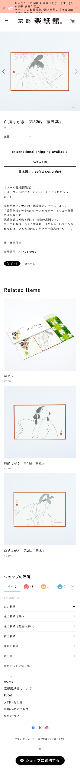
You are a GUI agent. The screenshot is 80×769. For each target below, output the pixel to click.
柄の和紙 (10, 636)
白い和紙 (10, 606)
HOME (8, 681)
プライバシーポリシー (26, 739)
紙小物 (8, 656)
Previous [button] (4, 71)
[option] (40, 71)
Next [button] (75, 71)
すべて (12, 586)
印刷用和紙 (11, 646)
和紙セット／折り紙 (17, 665)
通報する (30, 264)
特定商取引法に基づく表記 (51, 739)
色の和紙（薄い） (15, 616)
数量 (7, 136)
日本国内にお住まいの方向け (40, 171)
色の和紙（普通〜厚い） (20, 626)
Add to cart (40, 161)
